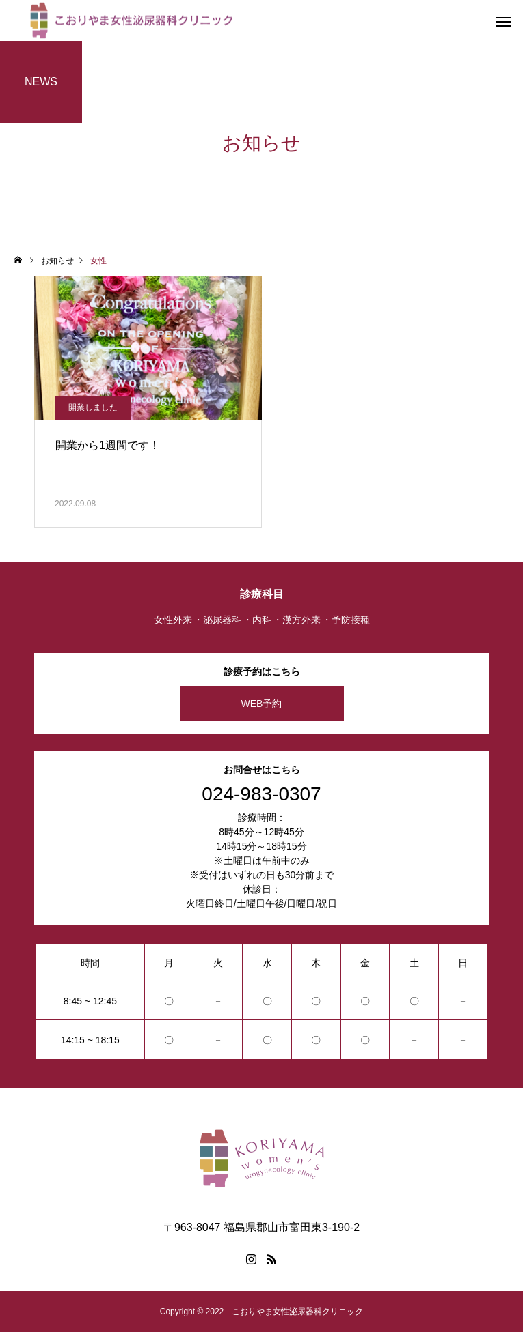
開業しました (93, 407)
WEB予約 (261, 703)
